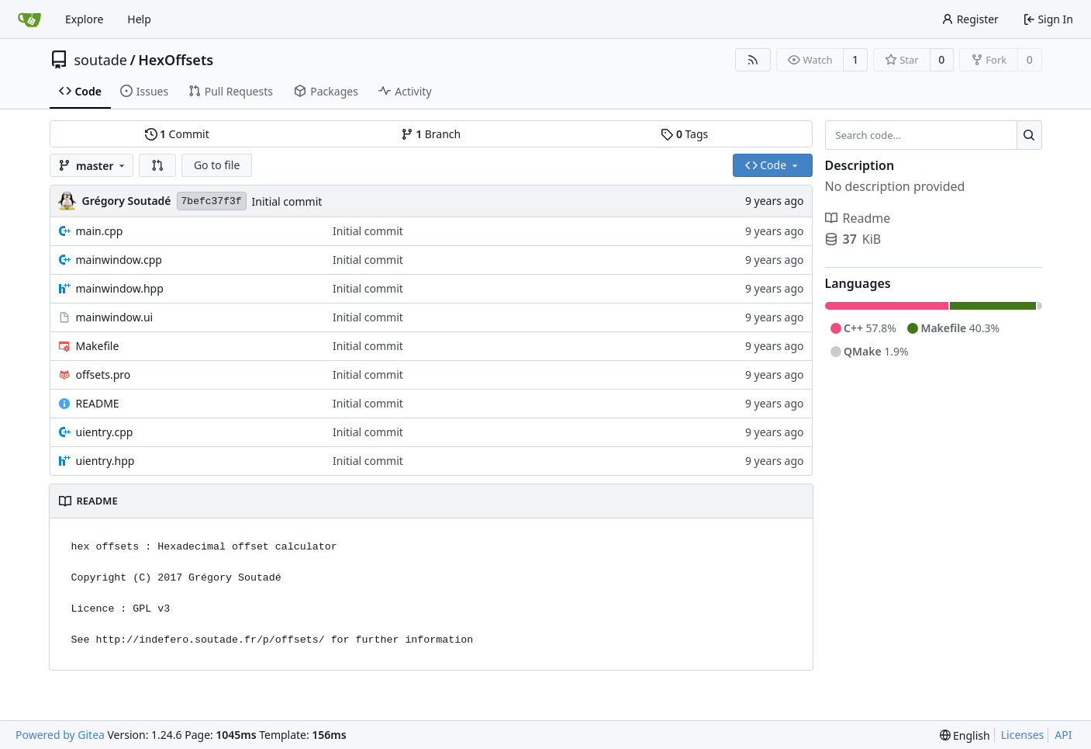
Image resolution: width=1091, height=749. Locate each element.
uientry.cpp (104, 432)
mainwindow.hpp (120, 288)
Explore (84, 19)
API (1063, 734)
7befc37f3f (211, 201)
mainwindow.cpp (119, 259)
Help (139, 19)
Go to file (217, 165)
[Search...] (1029, 135)
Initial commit (287, 201)
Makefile (97, 345)
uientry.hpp (105, 460)
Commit (177, 134)
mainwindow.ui (115, 317)
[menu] (965, 735)
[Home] (29, 19)
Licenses (1022, 734)
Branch (431, 134)
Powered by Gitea (60, 734)
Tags (684, 134)
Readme (858, 218)
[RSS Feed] (753, 59)
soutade (100, 60)
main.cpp (99, 231)
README (97, 403)
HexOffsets (175, 60)
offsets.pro (103, 374)
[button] (157, 165)
